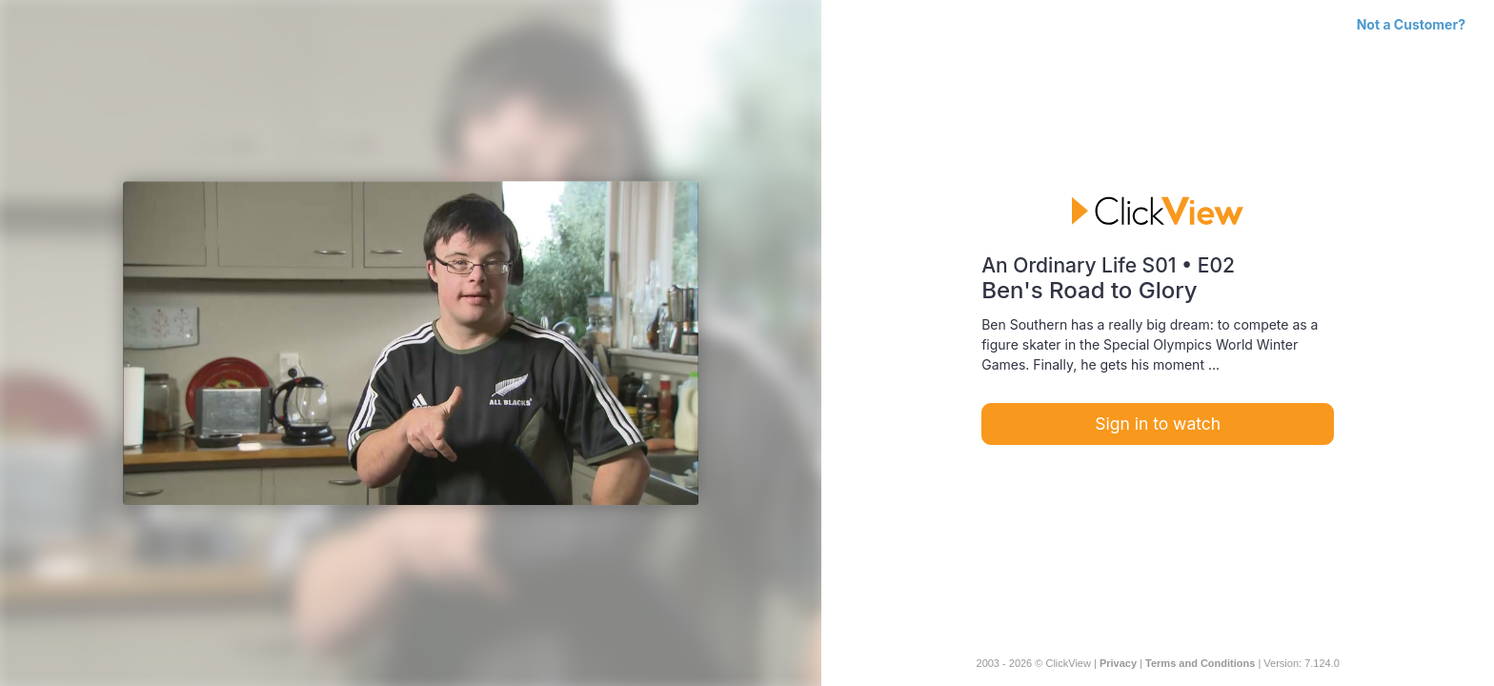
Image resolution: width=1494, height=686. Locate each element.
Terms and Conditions (1200, 663)
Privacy (1118, 663)
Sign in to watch (1158, 424)
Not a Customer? (1411, 24)
